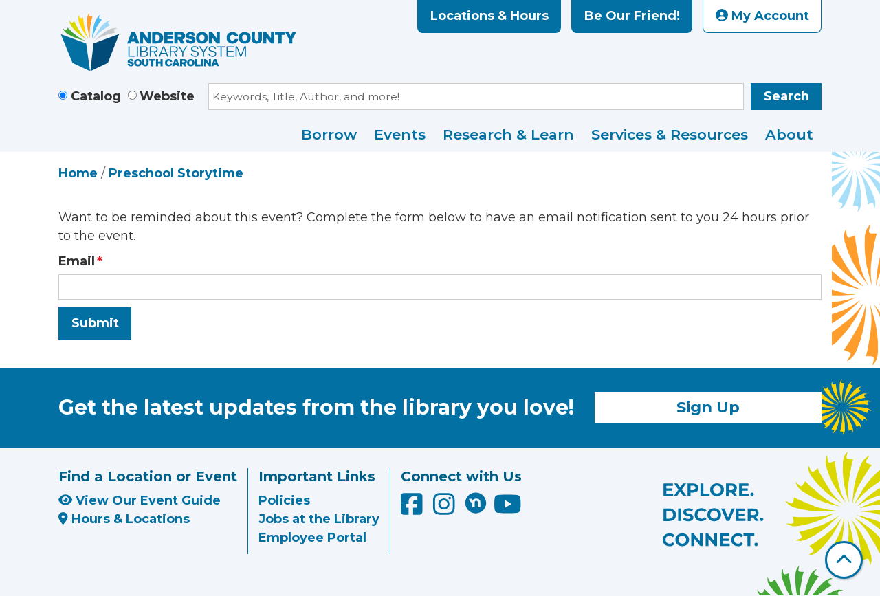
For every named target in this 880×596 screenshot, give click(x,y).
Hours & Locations (124, 519)
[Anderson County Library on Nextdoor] (476, 503)
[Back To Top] (844, 560)
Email (76, 261)
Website (167, 96)
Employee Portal (312, 537)
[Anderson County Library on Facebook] (413, 508)
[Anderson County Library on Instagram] (446, 508)
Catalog (96, 96)
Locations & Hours (489, 15)
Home (78, 173)
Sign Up (708, 407)
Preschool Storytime (176, 173)
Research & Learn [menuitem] (508, 134)
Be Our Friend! (632, 15)
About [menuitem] (789, 134)
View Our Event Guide (139, 500)
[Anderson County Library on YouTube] (508, 508)
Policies (284, 500)
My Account (762, 15)
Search (786, 96)
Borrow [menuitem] (329, 134)
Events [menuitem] (400, 134)
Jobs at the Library (319, 519)
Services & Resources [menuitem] (669, 134)
